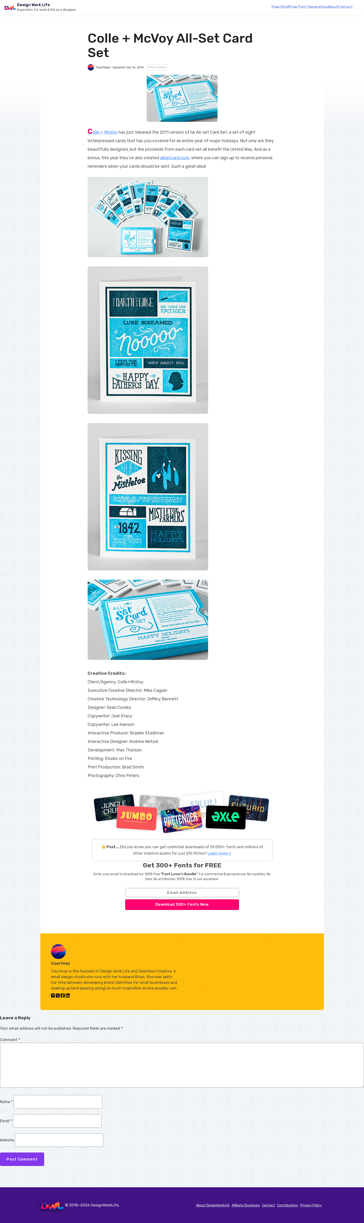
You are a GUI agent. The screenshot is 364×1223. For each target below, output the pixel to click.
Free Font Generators (308, 7)
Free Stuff (280, 7)
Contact (345, 7)
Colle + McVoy (102, 132)
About (332, 7)
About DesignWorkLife (213, 1205)
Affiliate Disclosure (246, 1205)
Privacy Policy (311, 1205)
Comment (10, 1040)
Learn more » (219, 853)
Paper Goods (157, 67)
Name (6, 1101)
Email (6, 1121)
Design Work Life (33, 5)
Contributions (287, 1205)
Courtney (103, 67)
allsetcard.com (174, 157)
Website (7, 1140)
